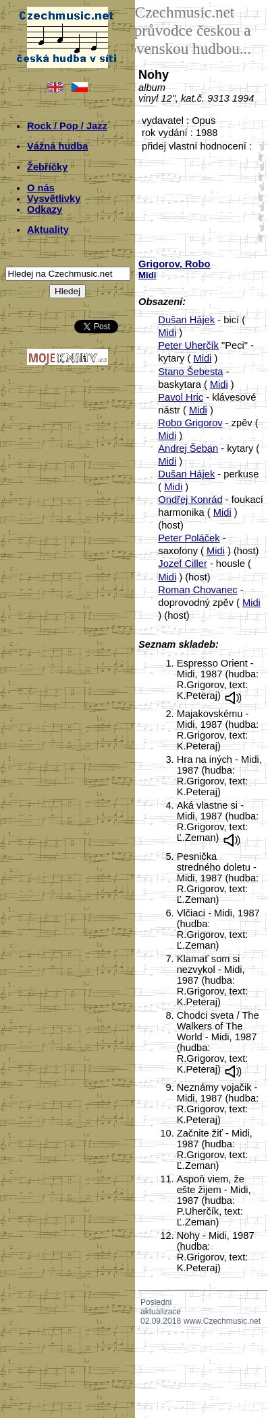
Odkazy (44, 209)
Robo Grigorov (190, 422)
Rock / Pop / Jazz (67, 126)
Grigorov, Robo (174, 264)
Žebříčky (47, 167)
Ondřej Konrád (190, 499)
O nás (41, 187)
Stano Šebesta (190, 371)
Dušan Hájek (186, 319)
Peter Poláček (188, 538)
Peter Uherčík (188, 345)
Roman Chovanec (197, 589)
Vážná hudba (57, 146)
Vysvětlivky (53, 198)
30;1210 (258, 196)
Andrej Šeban (188, 448)
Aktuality (48, 229)
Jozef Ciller (182, 563)
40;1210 (258, 216)
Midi (167, 332)
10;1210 (258, 156)
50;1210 (258, 237)
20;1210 (258, 176)
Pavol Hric (180, 397)
